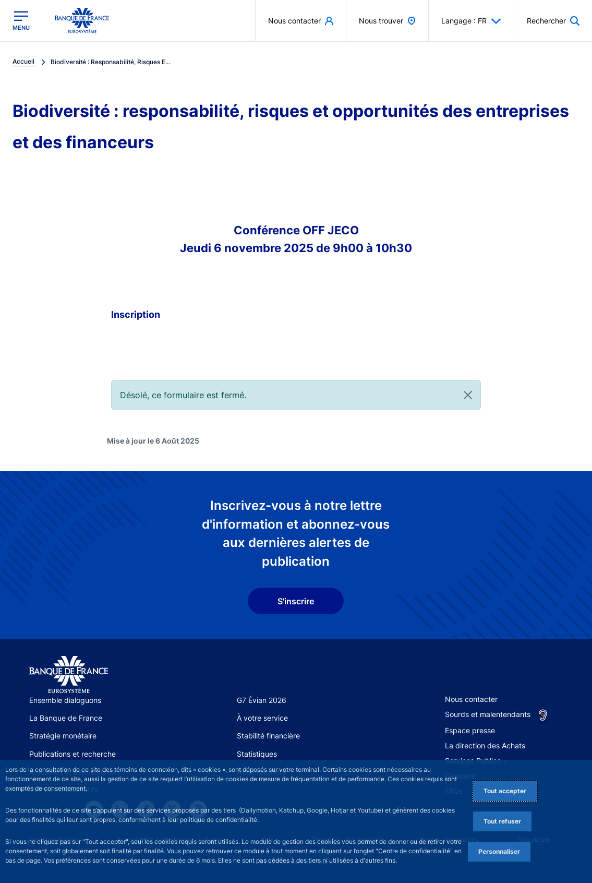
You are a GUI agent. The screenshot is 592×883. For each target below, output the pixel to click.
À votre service (262, 717)
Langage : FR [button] (471, 21)
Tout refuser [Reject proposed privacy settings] (502, 821)
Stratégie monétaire (62, 735)
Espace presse (470, 730)
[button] (553, 20)
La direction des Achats (485, 745)
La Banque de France (65, 717)
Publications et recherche (72, 753)
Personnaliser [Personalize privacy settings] (499, 851)
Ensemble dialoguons (65, 700)
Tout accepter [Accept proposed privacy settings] (505, 791)
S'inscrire (295, 601)
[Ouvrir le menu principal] (21, 20)
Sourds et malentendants (487, 714)
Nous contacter (471, 699)
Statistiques (257, 753)
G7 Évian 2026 (261, 700)
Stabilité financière (268, 735)
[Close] (467, 395)
